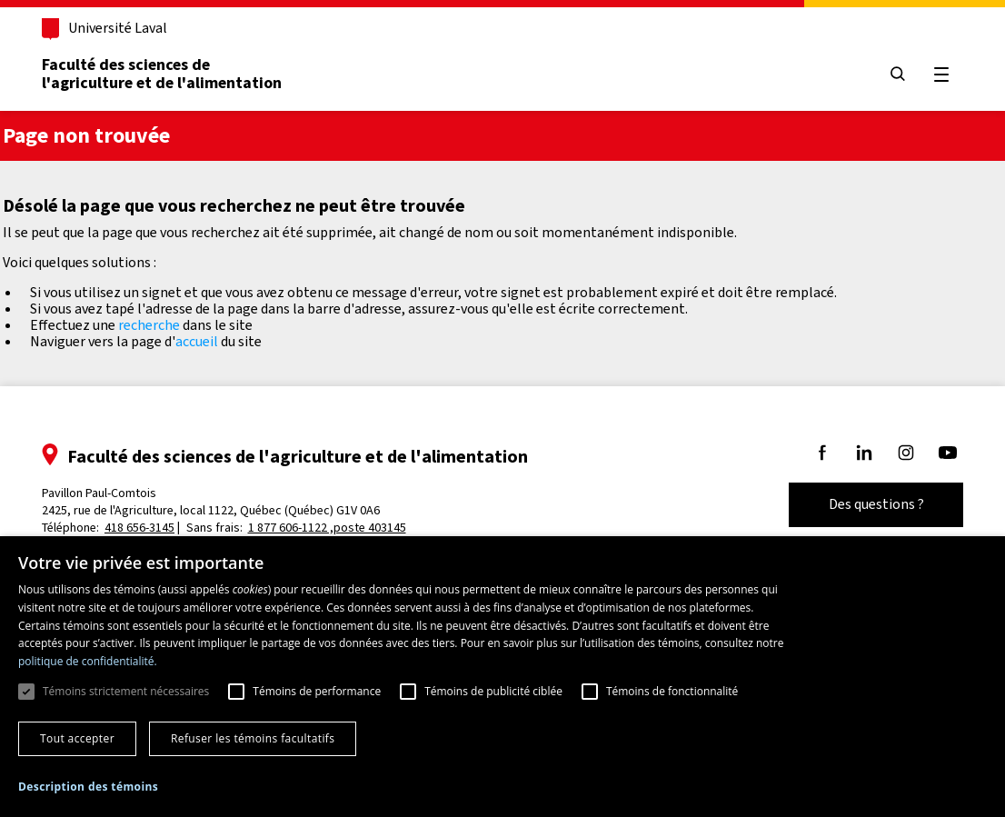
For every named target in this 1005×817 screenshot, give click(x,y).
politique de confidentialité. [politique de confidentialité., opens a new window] (87, 661)
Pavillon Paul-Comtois (211, 501)
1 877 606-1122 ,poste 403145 (327, 527)
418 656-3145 (139, 527)
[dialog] (502, 676)
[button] (88, 787)
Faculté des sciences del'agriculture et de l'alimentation (162, 74)
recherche (149, 324)
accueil (196, 341)
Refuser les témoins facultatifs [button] (252, 738)
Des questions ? (876, 503)
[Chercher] (898, 75)
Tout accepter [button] (77, 738)
